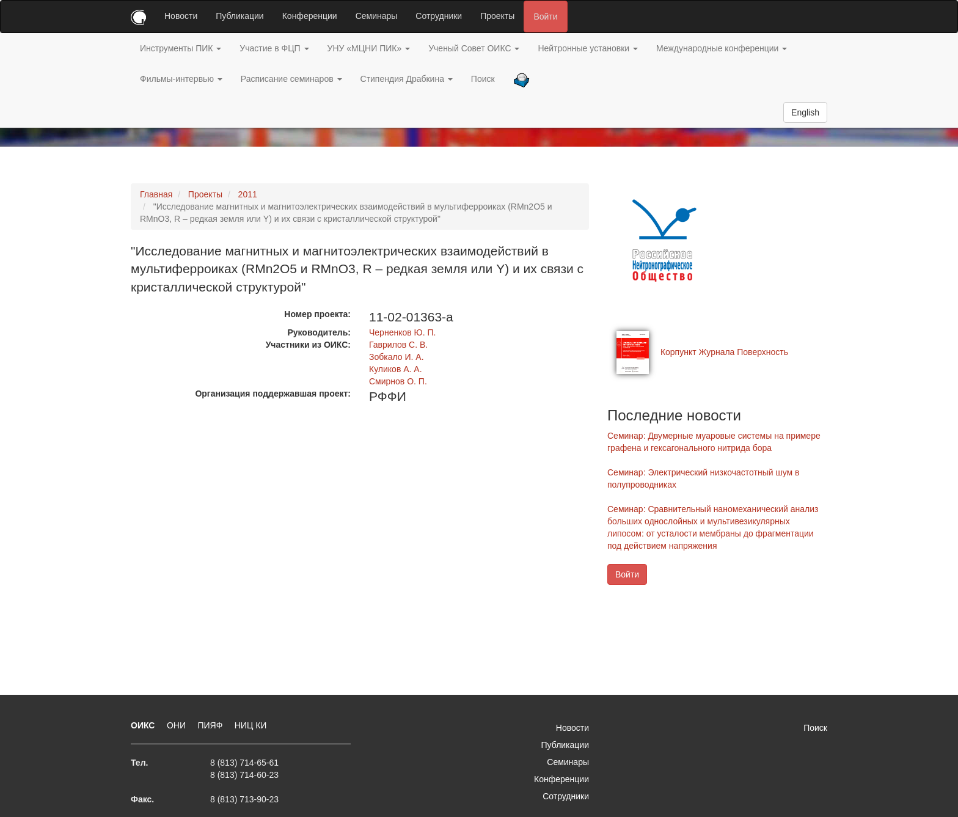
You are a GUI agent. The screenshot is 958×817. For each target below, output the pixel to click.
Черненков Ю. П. (402, 332)
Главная (156, 194)
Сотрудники (438, 16)
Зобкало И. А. (396, 357)
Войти (545, 16)
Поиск (483, 79)
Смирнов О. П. (398, 381)
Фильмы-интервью (181, 79)
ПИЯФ (211, 725)
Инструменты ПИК (180, 48)
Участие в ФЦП (274, 48)
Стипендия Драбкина (406, 79)
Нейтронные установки (588, 48)
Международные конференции (721, 48)
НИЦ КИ (251, 725)
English (805, 112)
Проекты (497, 16)
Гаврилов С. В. (398, 345)
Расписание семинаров (291, 79)
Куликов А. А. (395, 369)
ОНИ (177, 725)
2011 (247, 194)
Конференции (309, 16)
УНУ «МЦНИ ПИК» (369, 48)
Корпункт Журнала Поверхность (724, 352)
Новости (180, 16)
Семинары (377, 16)
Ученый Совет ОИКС (473, 48)
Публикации (239, 16)
